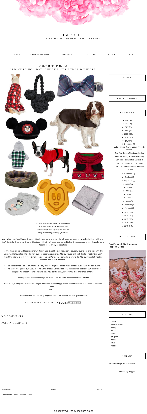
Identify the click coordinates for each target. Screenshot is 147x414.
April (128, 198)
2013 (126, 226)
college (113, 331)
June (128, 191)
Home (17, 54)
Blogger (132, 372)
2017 (126, 212)
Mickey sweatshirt (64, 223)
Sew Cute (72, 35)
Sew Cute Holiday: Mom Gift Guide (129, 163)
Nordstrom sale (117, 325)
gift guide (114, 337)
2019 (126, 138)
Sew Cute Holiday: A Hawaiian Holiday (129, 156)
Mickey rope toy (52, 223)
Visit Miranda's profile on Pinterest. (122, 364)
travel (113, 343)
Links (130, 54)
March (128, 201)
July (128, 187)
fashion (114, 334)
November (128, 174)
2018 (127, 141)
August (128, 184)
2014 (126, 223)
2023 (127, 124)
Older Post (100, 389)
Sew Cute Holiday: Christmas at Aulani (129, 153)
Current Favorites (40, 54)
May (128, 194)
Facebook (112, 54)
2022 (127, 127)
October (128, 177)
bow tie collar (51, 226)
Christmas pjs (41, 226)
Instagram (66, 54)
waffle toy (56, 233)
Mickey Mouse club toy (45, 233)
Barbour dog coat (62, 226)
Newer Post (6, 389)
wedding (114, 346)
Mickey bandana (41, 223)
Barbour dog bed (52, 229)
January (128, 208)
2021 (127, 131)
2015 (126, 219)
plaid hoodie (64, 233)
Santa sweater (41, 229)
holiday (113, 340)
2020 (126, 134)
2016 (126, 216)
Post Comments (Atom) (22, 395)
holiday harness (64, 229)
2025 (127, 120)
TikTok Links (89, 54)
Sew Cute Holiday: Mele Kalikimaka (129, 160)
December (128, 144)
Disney (113, 322)
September (128, 181)
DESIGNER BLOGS (85, 411)
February (128, 205)
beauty (113, 328)
